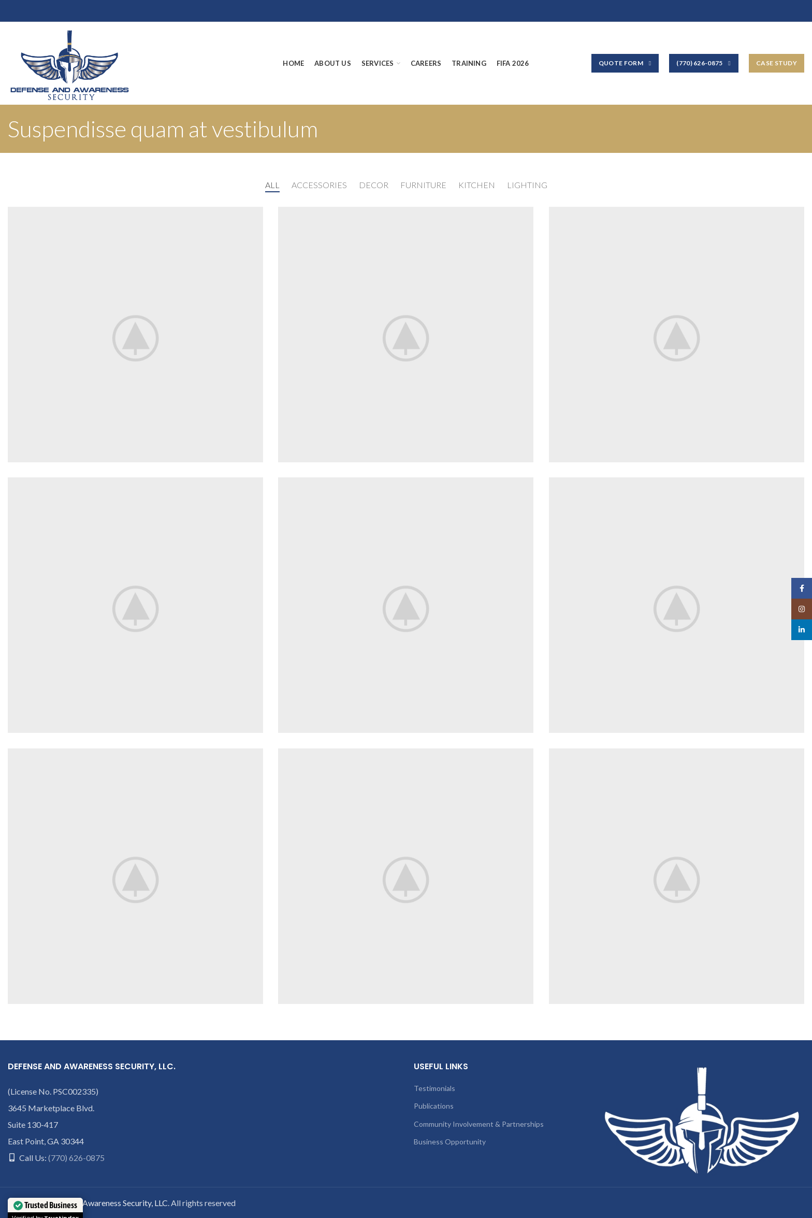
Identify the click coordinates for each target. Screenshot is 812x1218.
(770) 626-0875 (703, 63)
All (272, 185)
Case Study (776, 63)
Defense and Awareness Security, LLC (102, 1203)
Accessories (319, 185)
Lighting (527, 185)
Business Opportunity (450, 1141)
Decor (373, 185)
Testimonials (434, 1088)
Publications (434, 1105)
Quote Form (625, 63)
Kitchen (476, 185)
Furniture (423, 185)
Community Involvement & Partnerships (479, 1124)
